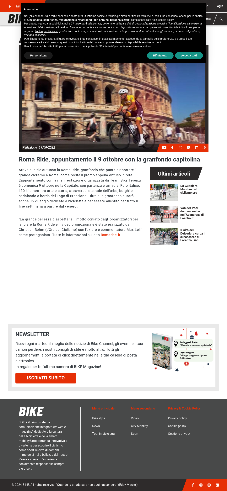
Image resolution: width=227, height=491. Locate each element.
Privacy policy (177, 418)
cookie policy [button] (166, 19)
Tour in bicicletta (103, 434)
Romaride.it (110, 235)
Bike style (98, 418)
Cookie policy (177, 426)
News (96, 426)
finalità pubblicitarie (46, 31)
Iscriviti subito (46, 378)
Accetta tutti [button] (189, 55)
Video (135, 418)
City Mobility (139, 426)
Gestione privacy (179, 434)
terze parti (81, 23)
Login (219, 6)
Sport (134, 434)
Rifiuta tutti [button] (160, 55)
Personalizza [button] (38, 55)
